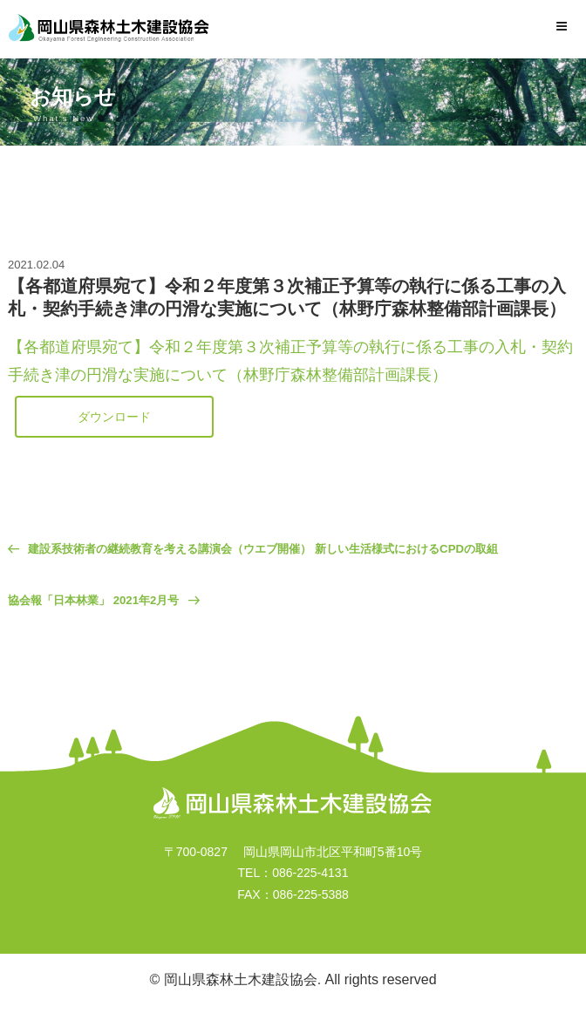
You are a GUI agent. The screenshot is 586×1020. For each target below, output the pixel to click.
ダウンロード (114, 417)
